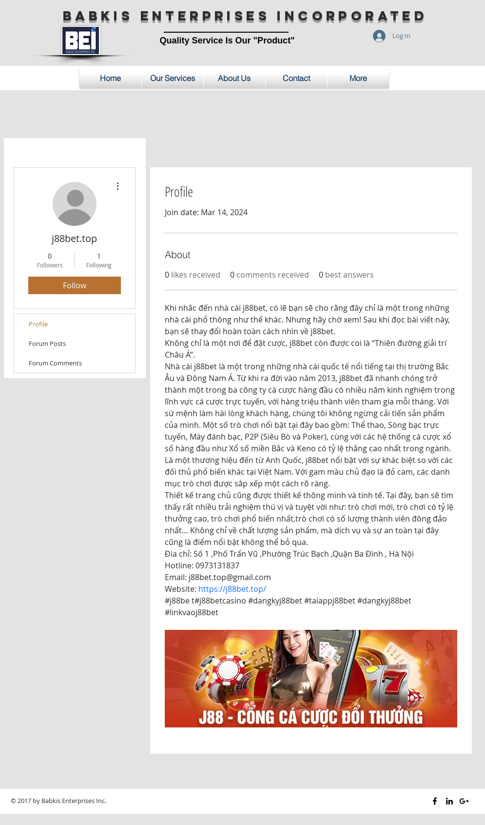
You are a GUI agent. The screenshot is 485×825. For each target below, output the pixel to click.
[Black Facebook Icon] (435, 801)
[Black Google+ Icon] (464, 801)
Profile (38, 324)
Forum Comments (55, 363)
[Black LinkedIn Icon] (449, 801)
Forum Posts (47, 343)
